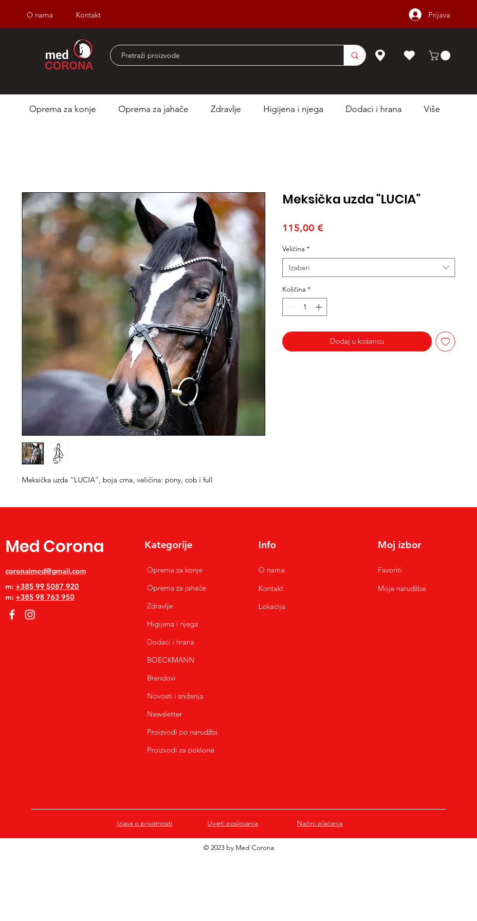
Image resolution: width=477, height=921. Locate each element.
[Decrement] (290, 306)
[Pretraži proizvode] (222, 55)
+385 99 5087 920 (47, 586)
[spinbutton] (304, 306)
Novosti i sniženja (175, 695)
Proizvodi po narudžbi (182, 732)
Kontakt (270, 588)
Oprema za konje (174, 569)
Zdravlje (160, 605)
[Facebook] (11, 614)
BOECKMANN (171, 659)
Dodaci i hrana (170, 641)
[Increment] (319, 306)
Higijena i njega (172, 623)
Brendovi (161, 677)
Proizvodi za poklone (180, 750)
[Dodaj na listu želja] (446, 341)
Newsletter (164, 713)
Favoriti (390, 569)
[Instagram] (30, 614)
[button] (441, 55)
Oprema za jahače (176, 587)
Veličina (296, 248)
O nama (271, 569)
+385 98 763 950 (45, 597)
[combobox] (368, 267)
